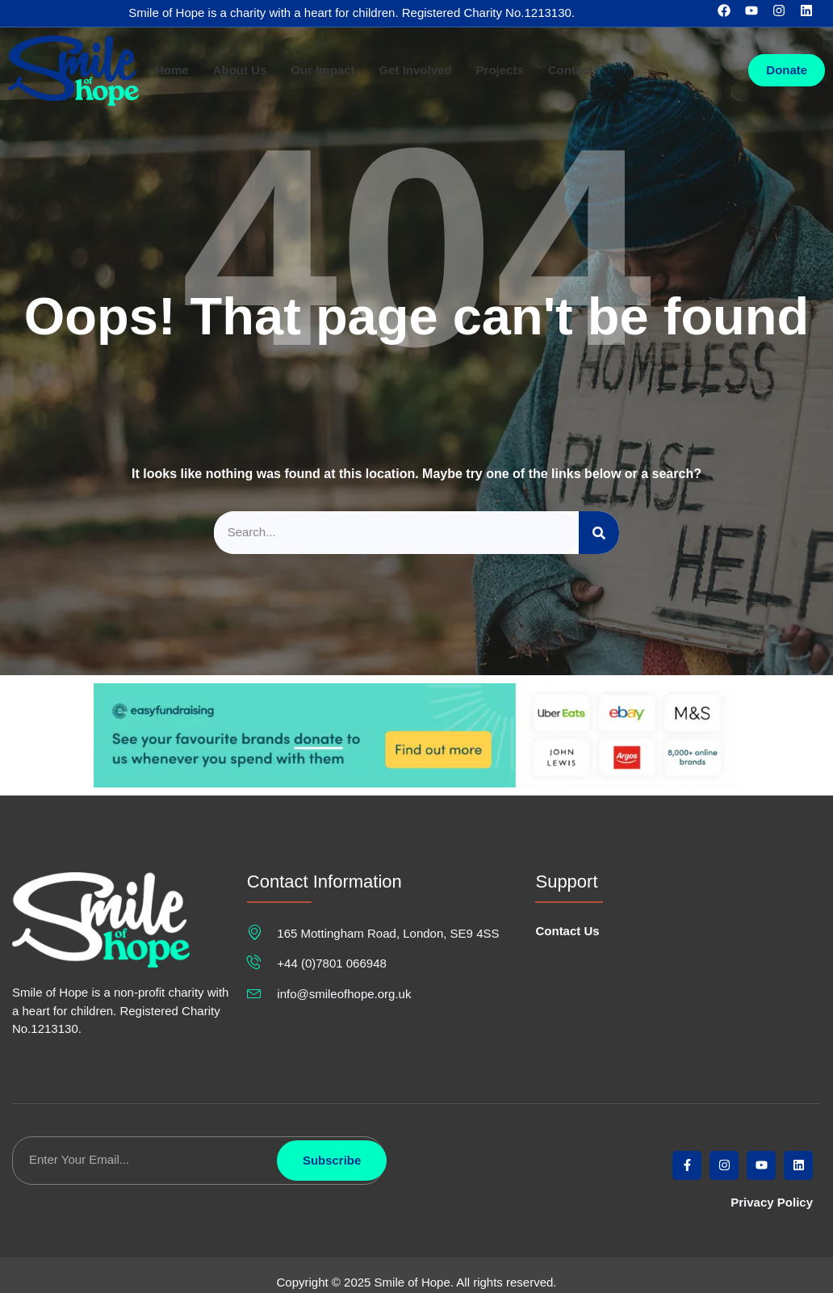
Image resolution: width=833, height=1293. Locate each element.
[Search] (599, 532)
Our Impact (322, 70)
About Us (240, 70)
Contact (570, 70)
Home (172, 70)
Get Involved (415, 70)
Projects (500, 70)
